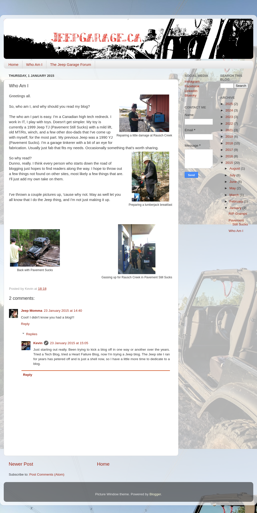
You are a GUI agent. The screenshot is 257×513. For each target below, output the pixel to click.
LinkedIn (191, 91)
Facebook (192, 86)
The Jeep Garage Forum (70, 64)
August (235, 168)
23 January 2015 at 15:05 (69, 343)
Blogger (155, 494)
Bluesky (190, 95)
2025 (229, 104)
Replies (31, 334)
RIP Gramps (238, 213)
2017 (229, 150)
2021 (229, 130)
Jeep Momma (31, 310)
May (233, 188)
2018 (229, 143)
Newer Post (21, 464)
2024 (229, 110)
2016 (229, 156)
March (235, 195)
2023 (229, 117)
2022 (229, 123)
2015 (229, 163)
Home (13, 64)
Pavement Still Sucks (238, 222)
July (233, 175)
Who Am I (34, 64)
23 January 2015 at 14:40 (63, 310)
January (236, 208)
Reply (25, 324)
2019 (229, 136)
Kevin (38, 343)
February (237, 201)
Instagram (192, 81)
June (234, 182)
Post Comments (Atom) (46, 474)
